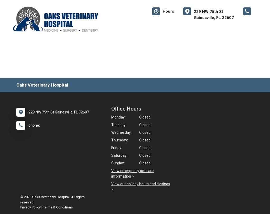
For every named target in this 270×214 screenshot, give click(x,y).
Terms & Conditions (58, 207)
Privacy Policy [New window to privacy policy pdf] (30, 207)
